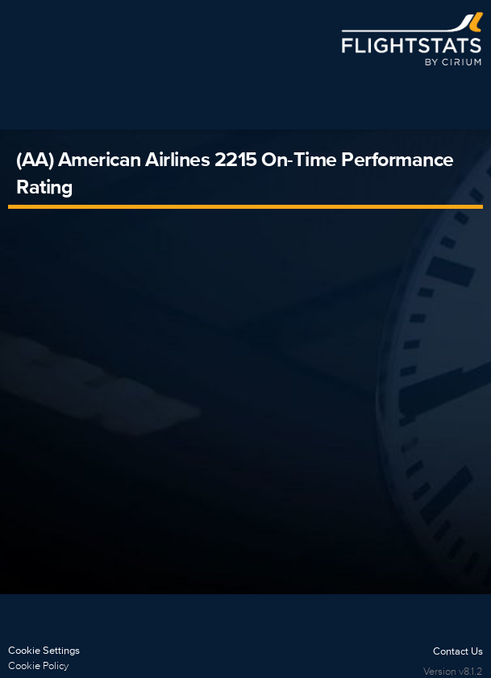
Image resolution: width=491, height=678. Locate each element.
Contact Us (458, 651)
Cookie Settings (44, 650)
